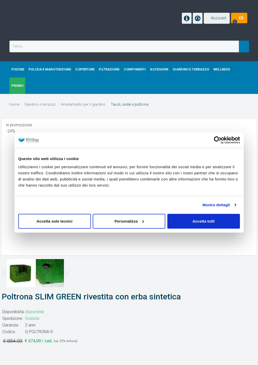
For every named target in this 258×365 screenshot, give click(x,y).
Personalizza (129, 221)
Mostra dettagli (216, 205)
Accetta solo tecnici (55, 221)
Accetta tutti (204, 221)
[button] (217, 18)
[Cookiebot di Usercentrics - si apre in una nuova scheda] (217, 140)
